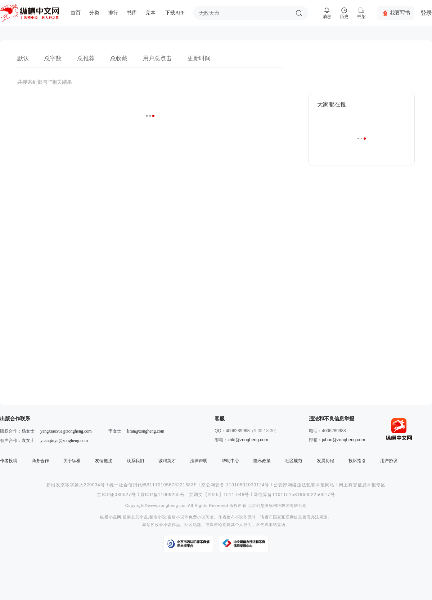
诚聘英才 (167, 460)
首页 (76, 13)
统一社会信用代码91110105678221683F (153, 484)
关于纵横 (72, 460)
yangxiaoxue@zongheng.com (66, 431)
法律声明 (198, 460)
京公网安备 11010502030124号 (235, 484)
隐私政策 (262, 460)
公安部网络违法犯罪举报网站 (304, 484)
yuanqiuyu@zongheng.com (64, 440)
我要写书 (400, 13)
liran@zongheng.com (145, 431)
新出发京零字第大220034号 (75, 484)
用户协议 (388, 460)
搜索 (298, 13)
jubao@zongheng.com (343, 439)
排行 (113, 13)
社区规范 (293, 460)
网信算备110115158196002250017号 (294, 494)
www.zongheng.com (168, 505)
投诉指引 (357, 460)
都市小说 (157, 517)
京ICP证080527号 (116, 494)
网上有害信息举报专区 (362, 484)
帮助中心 (230, 460)
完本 (150, 13)
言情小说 (175, 517)
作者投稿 (8, 460)
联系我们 (135, 460)
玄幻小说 (139, 517)
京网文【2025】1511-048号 (219, 494)
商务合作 (40, 460)
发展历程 (325, 460)
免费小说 (197, 517)
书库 (132, 13)
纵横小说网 (110, 517)
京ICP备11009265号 (162, 494)
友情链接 (103, 460)
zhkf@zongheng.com (248, 439)
